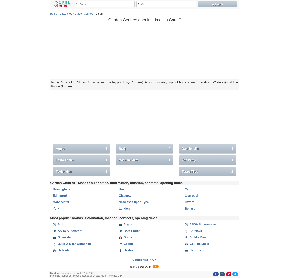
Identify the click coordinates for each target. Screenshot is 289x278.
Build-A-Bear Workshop (72, 244)
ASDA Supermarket (201, 224)
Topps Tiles (207, 171)
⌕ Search (217, 4)
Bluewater (62, 237)
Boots (125, 237)
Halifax (126, 250)
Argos (81, 148)
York (56, 208)
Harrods (193, 250)
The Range (207, 160)
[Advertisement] (144, 51)
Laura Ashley (81, 160)
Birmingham (61, 189)
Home (53, 13)
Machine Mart (144, 160)
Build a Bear (196, 237)
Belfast (190, 208)
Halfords (61, 250)
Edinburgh (60, 195)
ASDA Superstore (67, 231)
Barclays (193, 231)
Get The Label (197, 244)
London (124, 208)
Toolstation (81, 171)
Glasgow (125, 195)
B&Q (144, 148)
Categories (66, 13)
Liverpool (191, 195)
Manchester (61, 202)
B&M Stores (129, 231)
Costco (126, 244)
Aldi (58, 224)
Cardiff (189, 189)
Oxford (189, 202)
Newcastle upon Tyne (134, 202)
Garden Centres (84, 13)
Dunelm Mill (207, 148)
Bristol (123, 189)
